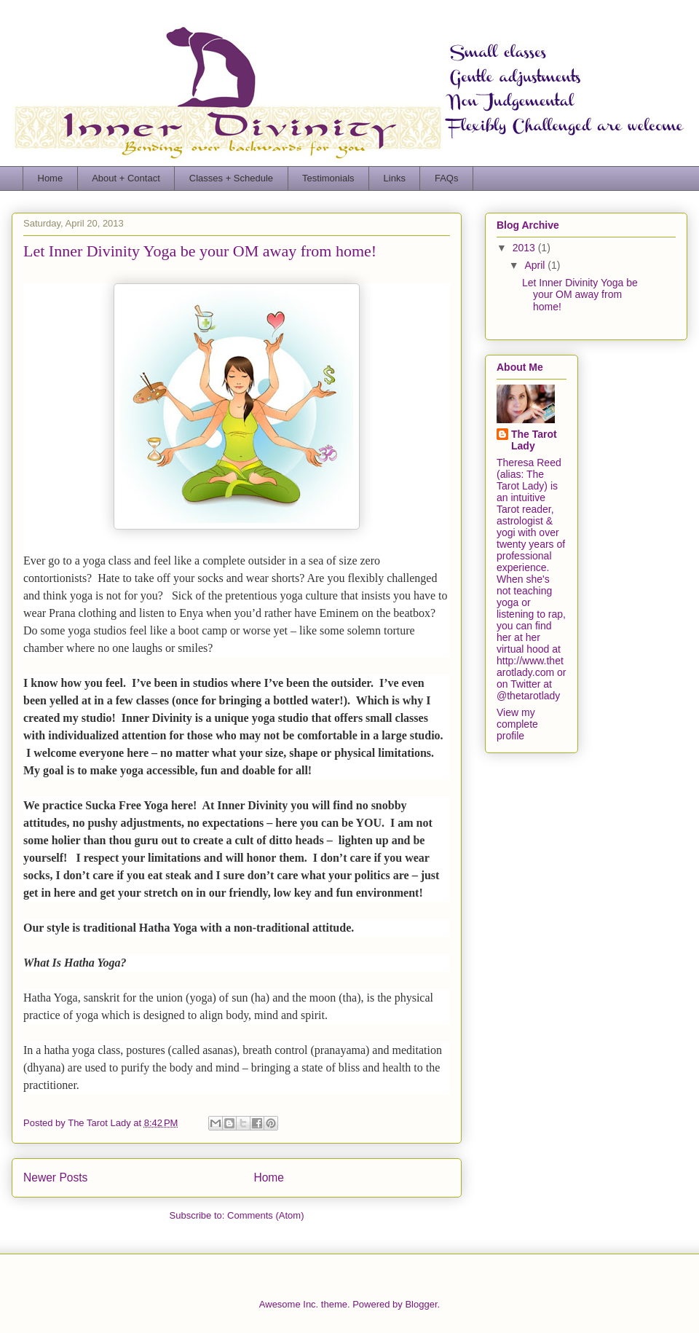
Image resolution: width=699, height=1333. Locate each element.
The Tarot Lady (534, 440)
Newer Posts (55, 1177)
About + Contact (126, 178)
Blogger (421, 1304)
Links (395, 178)
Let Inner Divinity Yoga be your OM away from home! (199, 251)
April (536, 265)
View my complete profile (517, 724)
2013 (525, 247)
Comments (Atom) (265, 1215)
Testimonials (328, 178)
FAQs (447, 178)
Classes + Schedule (231, 178)
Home (50, 178)
